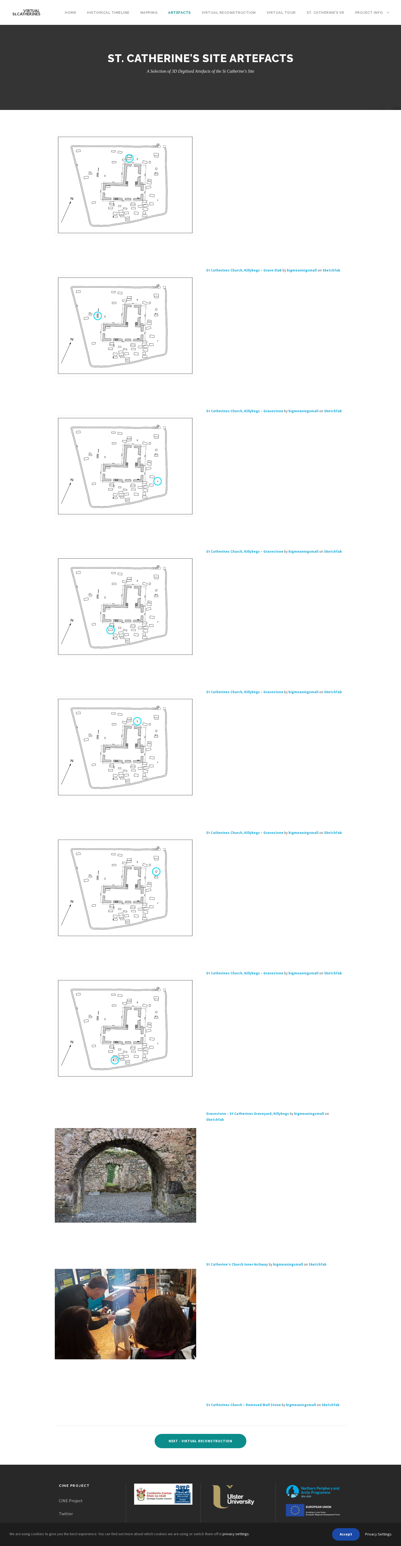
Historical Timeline (108, 13)
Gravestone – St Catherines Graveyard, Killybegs (247, 1114)
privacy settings (236, 1533)
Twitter (66, 1513)
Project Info (369, 13)
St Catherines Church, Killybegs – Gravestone (244, 411)
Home (70, 13)
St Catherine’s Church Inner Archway (237, 1264)
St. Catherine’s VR (325, 13)
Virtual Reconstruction (229, 13)
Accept (346, 1534)
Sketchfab (331, 271)
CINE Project (71, 1500)
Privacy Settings (378, 1534)
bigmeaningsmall (302, 271)
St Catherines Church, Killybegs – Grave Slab (244, 271)
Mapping (149, 13)
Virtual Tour (281, 13)
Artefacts (179, 13)
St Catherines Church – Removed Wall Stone (243, 1405)
